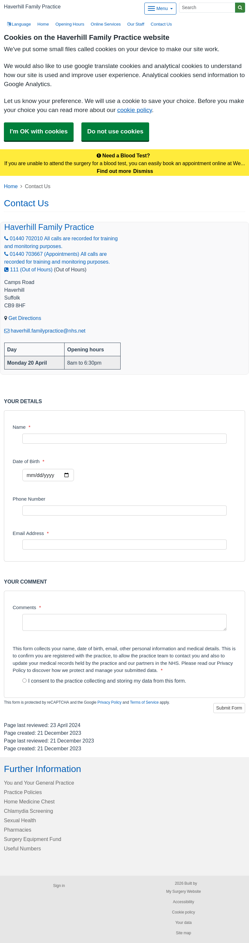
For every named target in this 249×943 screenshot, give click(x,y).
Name (21, 427)
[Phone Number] (124, 511)
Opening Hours (69, 24)
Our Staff (135, 24)
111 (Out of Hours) (28, 269)
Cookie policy (183, 912)
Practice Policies (23, 792)
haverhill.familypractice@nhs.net (45, 330)
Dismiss (143, 171)
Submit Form (229, 708)
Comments (27, 607)
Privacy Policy (109, 702)
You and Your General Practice (39, 782)
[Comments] (124, 622)
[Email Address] (124, 545)
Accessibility (183, 902)
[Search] (207, 8)
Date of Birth (28, 461)
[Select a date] (48, 475)
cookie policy (134, 110)
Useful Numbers (22, 848)
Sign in (59, 886)
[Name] (124, 439)
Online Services (106, 24)
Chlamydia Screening (28, 810)
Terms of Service (144, 702)
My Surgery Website (183, 891)
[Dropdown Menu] (160, 9)
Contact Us (161, 24)
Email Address (31, 533)
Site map (183, 933)
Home (43, 24)
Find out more (114, 171)
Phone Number (29, 498)
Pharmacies (17, 829)
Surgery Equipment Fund (32, 839)
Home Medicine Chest (29, 801)
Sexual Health (20, 820)
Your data (183, 923)
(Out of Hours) (70, 269)
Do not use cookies (115, 131)
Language (19, 24)
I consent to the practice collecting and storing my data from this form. (104, 680)
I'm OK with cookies (39, 131)
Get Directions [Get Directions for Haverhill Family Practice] (24, 318)
